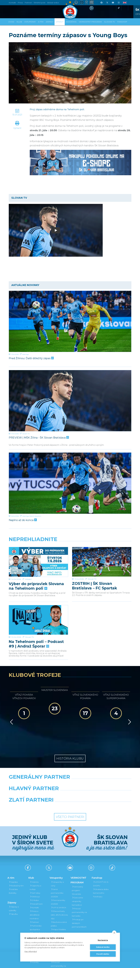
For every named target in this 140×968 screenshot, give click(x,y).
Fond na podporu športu (37, 928)
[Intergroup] (54, 778)
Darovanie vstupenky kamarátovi (56, 926)
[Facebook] (101, 2)
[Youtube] (113, 2)
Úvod (11, 22)
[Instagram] (118, 2)
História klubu (70, 730)
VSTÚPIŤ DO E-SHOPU (101, 855)
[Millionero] (91, 766)
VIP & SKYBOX (58, 879)
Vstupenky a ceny (57, 855)
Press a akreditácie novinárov (35, 886)
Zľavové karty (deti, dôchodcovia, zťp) (59, 886)
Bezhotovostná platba (59, 896)
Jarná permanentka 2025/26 (57, 864)
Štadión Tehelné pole (38, 907)
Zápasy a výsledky (14, 880)
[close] (114, 932)
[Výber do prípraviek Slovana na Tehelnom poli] (38, 557)
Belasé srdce (53, 2)
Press (20, 2)
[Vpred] (129, 704)
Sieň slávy (35, 864)
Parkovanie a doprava (57, 907)
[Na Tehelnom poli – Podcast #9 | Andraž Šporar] (38, 613)
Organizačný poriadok (36, 914)
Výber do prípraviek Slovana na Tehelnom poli (36, 575)
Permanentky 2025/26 (58, 874)
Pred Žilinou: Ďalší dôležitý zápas (31, 358)
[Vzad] (11, 704)
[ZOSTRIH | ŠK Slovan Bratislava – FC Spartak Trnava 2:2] (101, 557)
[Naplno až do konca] (70, 483)
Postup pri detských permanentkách (79, 895)
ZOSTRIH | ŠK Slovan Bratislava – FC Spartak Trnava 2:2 (94, 575)
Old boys (35, 868)
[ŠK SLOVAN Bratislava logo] (70, 10)
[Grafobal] (49, 766)
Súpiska (13, 853)
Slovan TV (26, 434)
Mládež (28, 569)
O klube (34, 872)
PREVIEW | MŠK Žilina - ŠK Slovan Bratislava (38, 437)
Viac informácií (30, 951)
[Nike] (70, 755)
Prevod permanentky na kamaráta (79, 884)
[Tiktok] (118, 7)
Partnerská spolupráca (35, 899)
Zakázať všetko (103, 947)
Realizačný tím (16, 857)
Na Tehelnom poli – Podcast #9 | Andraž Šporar (36, 632)
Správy (60, 22)
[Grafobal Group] (86, 778)
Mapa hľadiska (58, 901)
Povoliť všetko (102, 954)
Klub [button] (19, 22)
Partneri (34, 894)
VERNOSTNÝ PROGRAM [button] (90, 22)
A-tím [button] (40, 22)
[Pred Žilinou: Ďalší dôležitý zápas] (70, 321)
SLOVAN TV (109, 22)
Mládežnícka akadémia (36, 921)
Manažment (36, 875)
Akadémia (71, 22)
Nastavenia (103, 940)
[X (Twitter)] (107, 2)
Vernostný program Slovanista (56, 915)
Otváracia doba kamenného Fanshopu (100, 864)
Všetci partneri (70, 788)
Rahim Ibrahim (35, 516)
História (34, 853)
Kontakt (34, 879)
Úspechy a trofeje (35, 859)
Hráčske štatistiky (13, 863)
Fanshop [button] (122, 22)
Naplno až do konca (22, 520)
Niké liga (25, 354)
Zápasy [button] (49, 22)
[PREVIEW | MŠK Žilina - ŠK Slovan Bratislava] (70, 400)
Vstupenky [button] (30, 22)
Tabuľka (13, 885)
